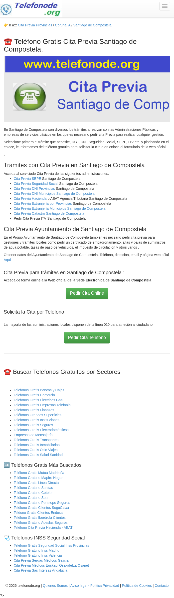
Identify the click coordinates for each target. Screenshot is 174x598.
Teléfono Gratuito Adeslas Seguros (41, 523)
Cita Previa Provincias (35, 25)
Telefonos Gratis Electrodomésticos (41, 430)
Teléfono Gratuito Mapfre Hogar (38, 478)
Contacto (162, 586)
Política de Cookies (137, 586)
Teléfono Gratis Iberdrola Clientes (40, 518)
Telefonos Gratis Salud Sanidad (38, 455)
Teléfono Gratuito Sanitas (33, 488)
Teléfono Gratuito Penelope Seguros (42, 503)
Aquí (7, 260)
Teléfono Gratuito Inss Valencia (38, 555)
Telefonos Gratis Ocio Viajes (36, 450)
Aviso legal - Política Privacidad (94, 586)
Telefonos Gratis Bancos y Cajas (39, 390)
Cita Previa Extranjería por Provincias (43, 203)
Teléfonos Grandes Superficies (37, 415)
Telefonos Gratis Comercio (34, 395)
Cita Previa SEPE (27, 179)
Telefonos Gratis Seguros (33, 425)
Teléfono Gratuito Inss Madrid (36, 550)
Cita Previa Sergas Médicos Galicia (41, 560)
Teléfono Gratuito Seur (31, 498)
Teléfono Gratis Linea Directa (36, 483)
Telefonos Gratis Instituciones (36, 420)
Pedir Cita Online (87, 293)
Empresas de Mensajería (33, 435)
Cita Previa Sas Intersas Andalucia (40, 570)
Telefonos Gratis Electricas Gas (38, 400)
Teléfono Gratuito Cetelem (34, 493)
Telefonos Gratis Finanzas (34, 410)
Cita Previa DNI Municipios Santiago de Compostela (54, 194)
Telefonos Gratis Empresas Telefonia (42, 405)
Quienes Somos (56, 586)
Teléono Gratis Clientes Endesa (38, 513)
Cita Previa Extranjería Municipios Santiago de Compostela (59, 208)
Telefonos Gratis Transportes (36, 440)
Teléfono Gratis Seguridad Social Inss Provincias (51, 545)
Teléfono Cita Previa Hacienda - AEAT (43, 528)
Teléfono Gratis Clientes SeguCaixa (41, 508)
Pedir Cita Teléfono (87, 337)
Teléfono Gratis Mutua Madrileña (39, 473)
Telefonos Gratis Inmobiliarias (37, 445)
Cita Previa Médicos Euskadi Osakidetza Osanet (51, 565)
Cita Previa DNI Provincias (35, 189)
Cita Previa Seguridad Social (36, 184)
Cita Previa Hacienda (30, 198)
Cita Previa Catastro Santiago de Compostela (49, 213)
